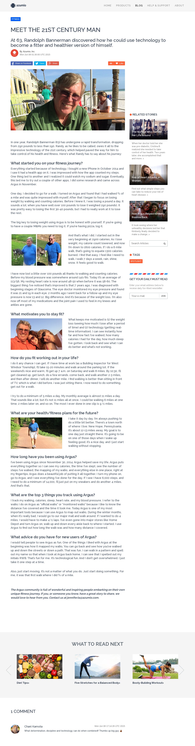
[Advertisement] (148, 85)
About (179, 5)
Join (163, 296)
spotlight (136, 261)
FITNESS (16, 19)
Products (123, 5)
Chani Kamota (33, 726)
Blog (139, 5)
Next (181, 670)
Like (119, 63)
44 (111, 63)
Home (108, 5)
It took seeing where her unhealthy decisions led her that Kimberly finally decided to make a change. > (148, 230)
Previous (8, 670)
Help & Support (158, 5)
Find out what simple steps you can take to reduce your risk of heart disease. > (148, 192)
